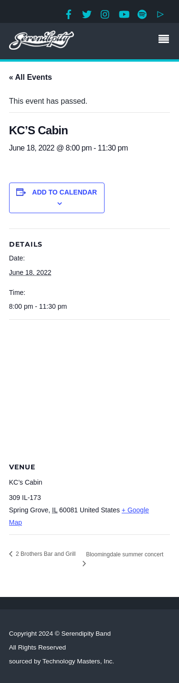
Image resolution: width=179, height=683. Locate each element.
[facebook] (68, 13)
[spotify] (142, 13)
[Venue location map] (89, 388)
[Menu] (166, 40)
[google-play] (160, 13)
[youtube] (123, 13)
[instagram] (105, 13)
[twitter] (87, 13)
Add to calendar (64, 192)
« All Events (30, 77)
